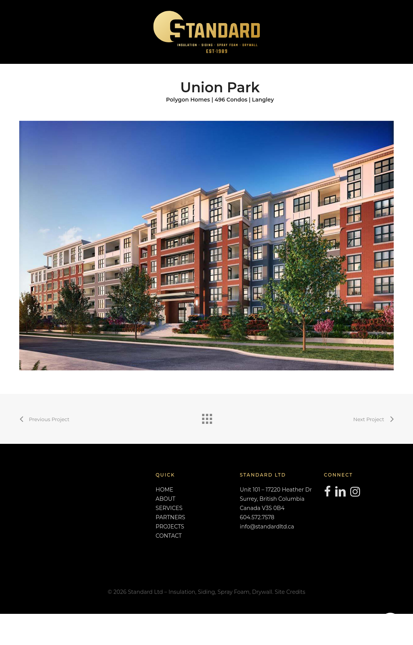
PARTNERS (170, 517)
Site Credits (290, 591)
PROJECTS (170, 526)
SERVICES (169, 508)
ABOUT (165, 498)
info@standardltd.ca (267, 526)
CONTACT (169, 535)
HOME (164, 489)
